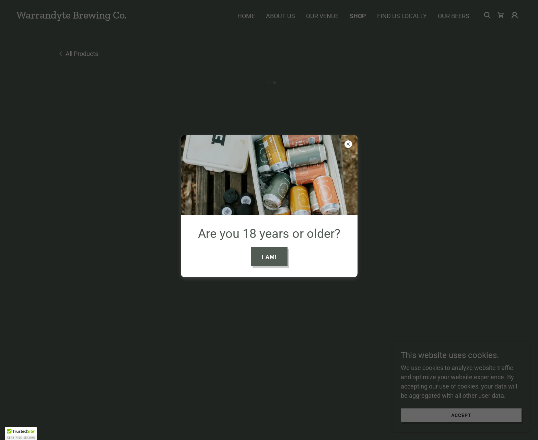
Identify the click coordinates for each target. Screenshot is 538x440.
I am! (269, 257)
